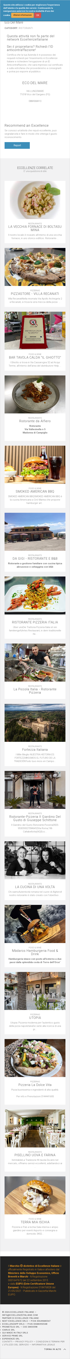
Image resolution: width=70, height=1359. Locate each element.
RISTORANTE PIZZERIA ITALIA (35, 622)
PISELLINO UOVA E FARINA (35, 1155)
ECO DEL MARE (35, 83)
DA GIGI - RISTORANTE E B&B (35, 558)
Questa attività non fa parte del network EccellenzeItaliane (31, 37)
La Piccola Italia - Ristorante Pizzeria (35, 691)
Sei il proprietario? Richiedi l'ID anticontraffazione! (30, 48)
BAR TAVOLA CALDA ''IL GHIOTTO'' (35, 357)
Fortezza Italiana (35, 749)
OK (37, 15)
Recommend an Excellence (27, 125)
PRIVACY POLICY (24, 1341)
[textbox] (35, 431)
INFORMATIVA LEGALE (43, 1344)
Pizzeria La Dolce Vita (35, 1085)
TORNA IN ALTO (55, 1349)
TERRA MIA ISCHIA (35, 1222)
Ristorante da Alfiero (35, 421)
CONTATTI (7, 1341)
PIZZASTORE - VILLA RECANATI (35, 293)
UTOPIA (35, 1017)
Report (17, 145)
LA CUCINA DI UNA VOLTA (35, 887)
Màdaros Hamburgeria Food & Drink (35, 952)
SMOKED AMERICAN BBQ (35, 491)
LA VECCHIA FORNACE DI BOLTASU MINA (35, 228)
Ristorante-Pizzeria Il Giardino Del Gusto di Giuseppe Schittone (35, 818)
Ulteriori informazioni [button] (22, 15)
